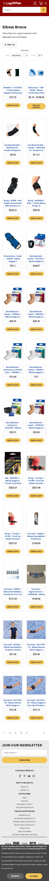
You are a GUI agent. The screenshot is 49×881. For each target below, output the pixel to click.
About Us (24, 787)
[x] (15, 777)
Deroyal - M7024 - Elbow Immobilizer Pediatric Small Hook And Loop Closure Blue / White (13, 647)
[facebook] (20, 777)
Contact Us (24, 790)
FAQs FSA (24, 801)
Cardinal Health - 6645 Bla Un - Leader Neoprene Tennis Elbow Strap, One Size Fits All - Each (12, 148)
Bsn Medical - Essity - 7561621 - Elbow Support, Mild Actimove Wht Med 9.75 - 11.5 (36, 370)
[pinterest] (24, 777)
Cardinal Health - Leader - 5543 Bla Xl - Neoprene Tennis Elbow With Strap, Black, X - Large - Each (36, 148)
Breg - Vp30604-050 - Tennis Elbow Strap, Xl (36, 203)
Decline (15, 876)
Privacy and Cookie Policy (24, 825)
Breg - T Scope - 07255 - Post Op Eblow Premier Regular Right (36, 481)
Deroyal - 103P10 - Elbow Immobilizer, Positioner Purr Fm (13, 592)
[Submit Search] (43, 10)
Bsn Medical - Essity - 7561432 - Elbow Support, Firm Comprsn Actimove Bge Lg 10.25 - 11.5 (12, 314)
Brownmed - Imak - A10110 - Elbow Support (13, 259)
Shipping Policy (24, 815)
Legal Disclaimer (24, 831)
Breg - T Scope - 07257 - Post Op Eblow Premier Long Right (13, 536)
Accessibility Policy (24, 804)
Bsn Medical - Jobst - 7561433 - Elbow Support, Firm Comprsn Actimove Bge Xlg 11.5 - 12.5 (36, 314)
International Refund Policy (24, 822)
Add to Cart (12, 105)
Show (33, 55)
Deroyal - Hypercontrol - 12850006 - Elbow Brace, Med (36, 592)
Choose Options (36, 106)
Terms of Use (24, 828)
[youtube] (29, 777)
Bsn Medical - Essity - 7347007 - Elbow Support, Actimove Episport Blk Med (36, 259)
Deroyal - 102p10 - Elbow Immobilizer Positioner (36, 536)
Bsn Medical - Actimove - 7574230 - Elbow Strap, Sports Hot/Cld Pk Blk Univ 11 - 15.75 (13, 425)
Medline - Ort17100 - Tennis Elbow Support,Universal (13, 90)
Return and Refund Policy (24, 818)
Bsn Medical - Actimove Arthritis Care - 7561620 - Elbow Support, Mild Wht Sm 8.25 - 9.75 (13, 370)
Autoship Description (24, 807)
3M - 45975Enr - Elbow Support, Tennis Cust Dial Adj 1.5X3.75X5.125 (12, 481)
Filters (10, 44)
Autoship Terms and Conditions (24, 835)
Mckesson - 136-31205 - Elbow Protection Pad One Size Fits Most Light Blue (36, 90)
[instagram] (33, 777)
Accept (34, 876)
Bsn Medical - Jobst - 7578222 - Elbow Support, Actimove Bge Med (36, 425)
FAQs (24, 798)
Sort (7, 55)
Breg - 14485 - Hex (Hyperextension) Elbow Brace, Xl (13, 203)
